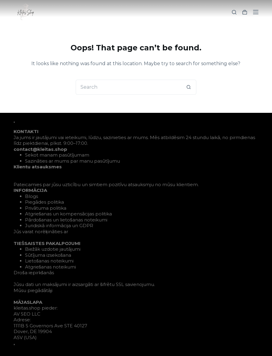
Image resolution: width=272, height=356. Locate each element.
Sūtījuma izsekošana (48, 255)
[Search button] (188, 87)
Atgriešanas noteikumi (50, 267)
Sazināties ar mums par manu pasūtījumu (72, 161)
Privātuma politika (45, 208)
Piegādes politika (44, 202)
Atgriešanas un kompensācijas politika (68, 214)
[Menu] (255, 12)
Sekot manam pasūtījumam (57, 155)
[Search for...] (128, 87)
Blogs (31, 196)
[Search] (234, 12)
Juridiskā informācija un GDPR (59, 225)
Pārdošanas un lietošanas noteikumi (66, 220)
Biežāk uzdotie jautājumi (53, 249)
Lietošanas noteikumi (49, 261)
